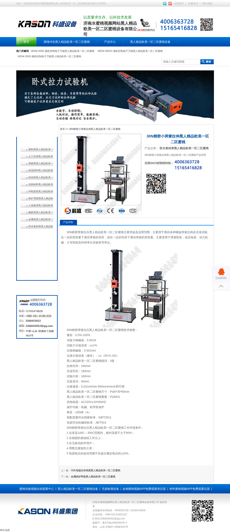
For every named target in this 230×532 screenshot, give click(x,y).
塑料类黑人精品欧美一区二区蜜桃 (40, 149)
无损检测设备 (36, 244)
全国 (30, 272)
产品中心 (110, 41)
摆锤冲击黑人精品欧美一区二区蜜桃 (67, 41)
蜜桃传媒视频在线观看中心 (36, 488)
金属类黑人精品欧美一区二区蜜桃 (40, 219)
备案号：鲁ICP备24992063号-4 (109, 522)
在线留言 (179, 3)
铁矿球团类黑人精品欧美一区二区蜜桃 (40, 198)
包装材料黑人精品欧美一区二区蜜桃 (40, 184)
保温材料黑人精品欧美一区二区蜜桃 (40, 170)
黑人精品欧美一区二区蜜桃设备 (150, 41)
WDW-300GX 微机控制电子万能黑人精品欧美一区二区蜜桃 (130, 51)
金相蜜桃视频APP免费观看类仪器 (144, 488)
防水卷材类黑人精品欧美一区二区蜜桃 (40, 226)
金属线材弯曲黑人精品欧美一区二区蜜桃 (93, 476)
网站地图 (207, 3)
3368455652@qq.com (113, 518)
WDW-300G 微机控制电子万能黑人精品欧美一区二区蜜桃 (63, 51)
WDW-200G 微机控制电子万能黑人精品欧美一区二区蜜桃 (49, 56)
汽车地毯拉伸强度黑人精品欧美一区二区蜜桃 (95, 470)
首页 (26, 41)
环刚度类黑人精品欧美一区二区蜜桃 (40, 191)
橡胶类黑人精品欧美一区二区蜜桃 (40, 212)
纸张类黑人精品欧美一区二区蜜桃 (40, 177)
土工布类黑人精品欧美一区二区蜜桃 (40, 156)
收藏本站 (193, 3)
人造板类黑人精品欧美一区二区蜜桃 (40, 205)
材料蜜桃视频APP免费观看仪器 (189, 488)
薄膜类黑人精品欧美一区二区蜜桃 (40, 163)
